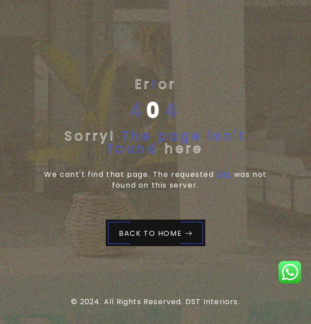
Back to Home (156, 233)
